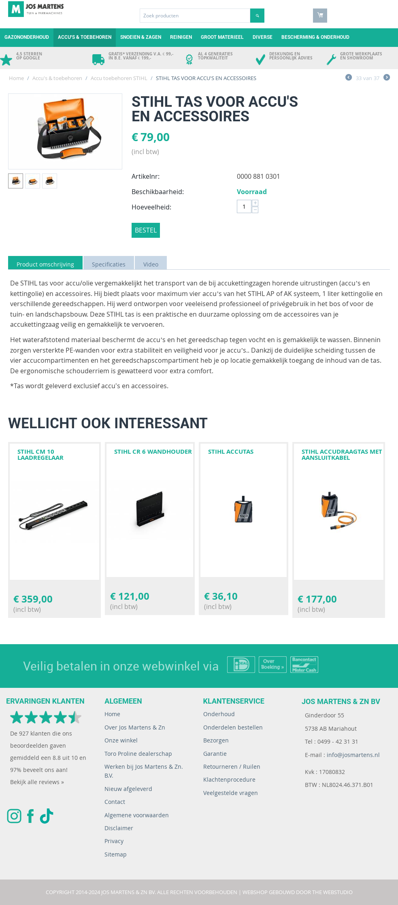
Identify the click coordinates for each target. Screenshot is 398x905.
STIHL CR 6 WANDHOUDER (153, 451)
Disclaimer (118, 828)
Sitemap (115, 854)
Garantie (215, 753)
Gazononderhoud (26, 37)
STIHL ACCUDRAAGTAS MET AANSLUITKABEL (342, 454)
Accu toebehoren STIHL (119, 78)
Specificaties (109, 264)
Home (16, 78)
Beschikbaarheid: (158, 191)
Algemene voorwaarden (136, 815)
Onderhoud (219, 714)
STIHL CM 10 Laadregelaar (40, 454)
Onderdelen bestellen (233, 727)
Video (150, 264)
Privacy (113, 841)
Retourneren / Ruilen (231, 766)
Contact (114, 802)
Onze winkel (121, 740)
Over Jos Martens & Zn (134, 727)
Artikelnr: (146, 176)
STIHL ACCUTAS (230, 451)
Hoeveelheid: (151, 207)
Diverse (262, 37)
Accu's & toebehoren (84, 37)
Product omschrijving (45, 264)
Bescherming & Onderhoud (315, 37)
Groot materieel (222, 37)
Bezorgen (216, 740)
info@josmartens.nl (353, 755)
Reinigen (181, 37)
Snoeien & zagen (140, 37)
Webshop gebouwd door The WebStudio (298, 892)
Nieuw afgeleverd (128, 789)
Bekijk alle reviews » (37, 782)
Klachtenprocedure (229, 779)
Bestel (146, 230)
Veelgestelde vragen (230, 793)
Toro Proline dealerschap (138, 753)
